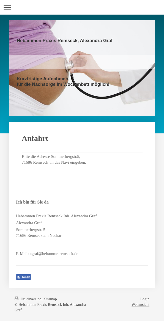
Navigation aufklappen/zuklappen (82, 7)
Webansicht (140, 305)
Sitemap (50, 299)
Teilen (23, 277)
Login (144, 299)
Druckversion (28, 299)
